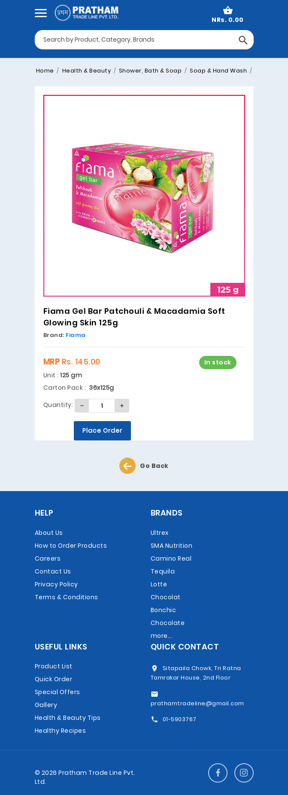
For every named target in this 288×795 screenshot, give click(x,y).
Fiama (76, 335)
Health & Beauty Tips (68, 717)
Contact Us (53, 571)
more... (162, 635)
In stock (217, 362)
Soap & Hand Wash (217, 71)
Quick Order (54, 679)
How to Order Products (71, 545)
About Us (49, 532)
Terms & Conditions (66, 597)
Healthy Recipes (60, 730)
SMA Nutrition (172, 545)
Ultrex (160, 532)
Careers (48, 558)
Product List (54, 666)
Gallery (46, 705)
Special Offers (57, 692)
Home (45, 71)
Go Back (144, 465)
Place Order (102, 430)
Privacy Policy (56, 584)
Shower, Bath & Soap (149, 71)
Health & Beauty (86, 71)
